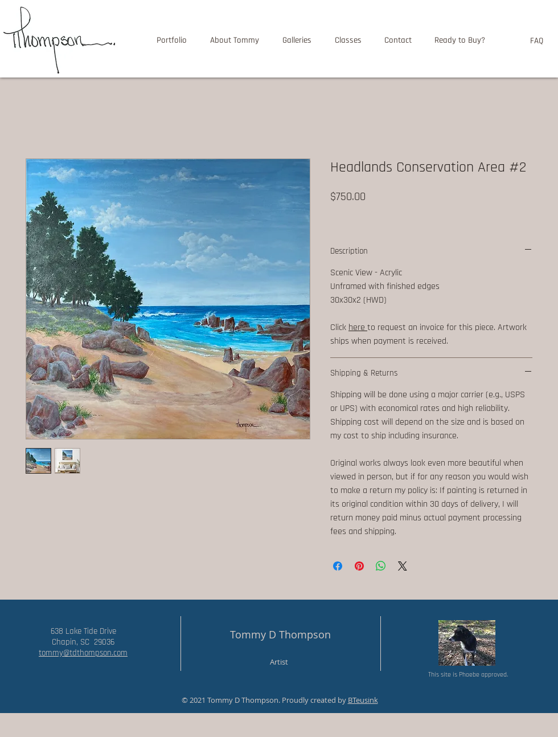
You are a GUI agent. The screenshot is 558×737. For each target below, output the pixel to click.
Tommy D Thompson (280, 634)
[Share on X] (402, 566)
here (357, 327)
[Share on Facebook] (337, 566)
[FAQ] (536, 40)
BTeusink (363, 700)
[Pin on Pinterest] (359, 566)
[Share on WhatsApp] (381, 566)
